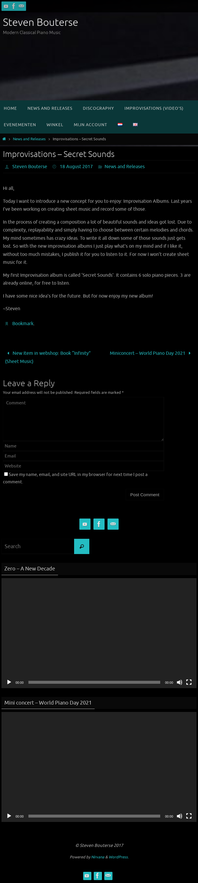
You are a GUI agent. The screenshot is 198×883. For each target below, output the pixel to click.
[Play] (9, 682)
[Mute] (179, 682)
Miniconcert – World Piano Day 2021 (151, 353)
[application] (99, 633)
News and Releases (29, 139)
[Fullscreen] (189, 682)
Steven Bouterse (40, 22)
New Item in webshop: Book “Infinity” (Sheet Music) (48, 357)
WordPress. (119, 857)
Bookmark (22, 324)
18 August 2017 (76, 167)
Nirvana (97, 857)
